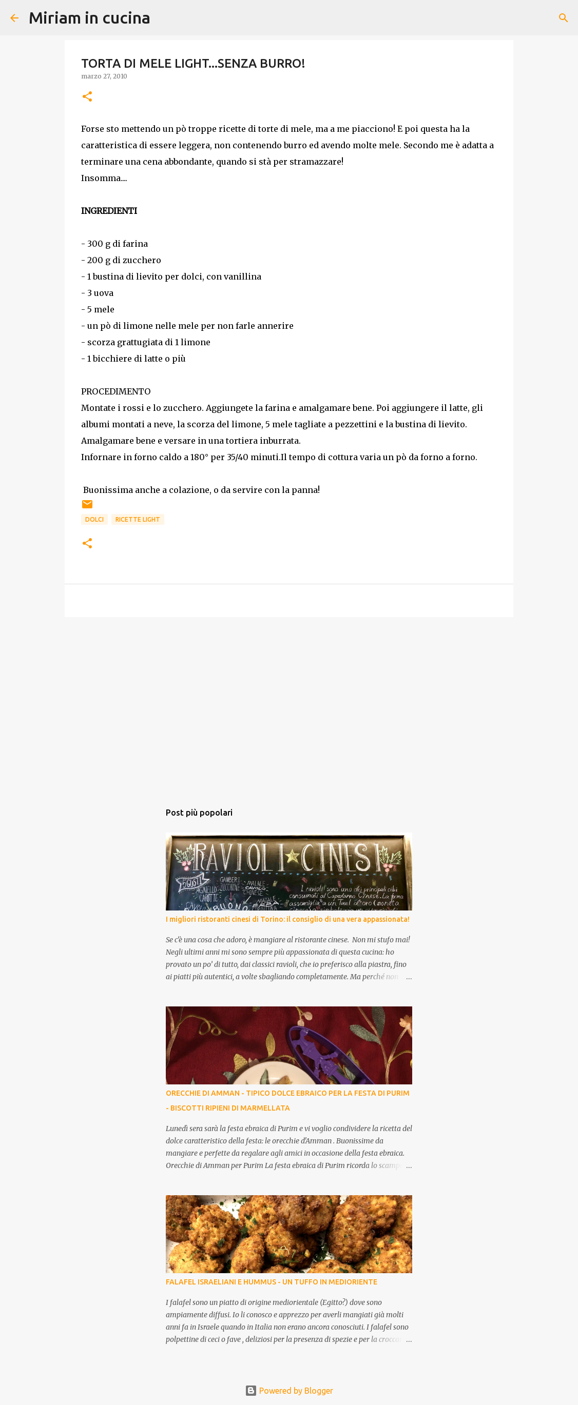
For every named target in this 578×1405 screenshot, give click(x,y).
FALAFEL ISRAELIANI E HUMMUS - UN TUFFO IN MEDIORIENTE (271, 1282)
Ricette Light (137, 519)
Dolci (94, 519)
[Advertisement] (289, 704)
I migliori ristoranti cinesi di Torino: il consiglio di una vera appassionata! (288, 919)
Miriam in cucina (89, 17)
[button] (87, 97)
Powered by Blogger (289, 1390)
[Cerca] (165, 18)
